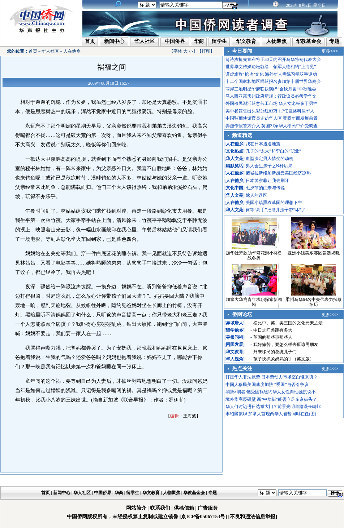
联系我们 (160, 508)
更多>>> (330, 51)
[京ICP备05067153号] (203, 516)
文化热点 (234, 151)
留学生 (219, 41)
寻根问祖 (234, 337)
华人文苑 (234, 158)
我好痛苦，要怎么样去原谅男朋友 (285, 344)
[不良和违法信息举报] (252, 516)
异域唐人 (234, 322)
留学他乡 (234, 330)
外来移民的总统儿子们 (275, 351)
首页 (90, 41)
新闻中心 (114, 41)
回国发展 (234, 344)
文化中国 (234, 187)
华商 (199, 41)
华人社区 (144, 41)
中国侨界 (175, 41)
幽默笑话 (234, 165)
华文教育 (246, 41)
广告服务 (208, 508)
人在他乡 (72, 51)
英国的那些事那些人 (272, 337)
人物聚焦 (276, 41)
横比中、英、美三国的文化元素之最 (288, 322)
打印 (206, 51)
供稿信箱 (184, 508)
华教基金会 (308, 41)
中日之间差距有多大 (272, 330)
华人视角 (234, 358)
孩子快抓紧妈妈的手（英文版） (283, 358)
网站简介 (136, 508)
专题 (334, 41)
